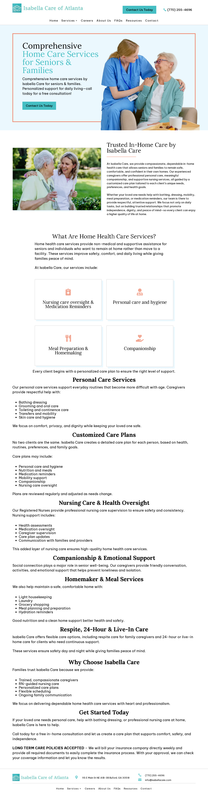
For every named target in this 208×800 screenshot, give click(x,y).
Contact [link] (151, 21)
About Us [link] (103, 21)
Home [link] (53, 21)
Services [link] (68, 21)
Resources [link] (134, 21)
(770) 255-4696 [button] (179, 10)
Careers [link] (87, 21)
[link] (48, 11)
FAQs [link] (118, 21)
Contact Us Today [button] (139, 10)
